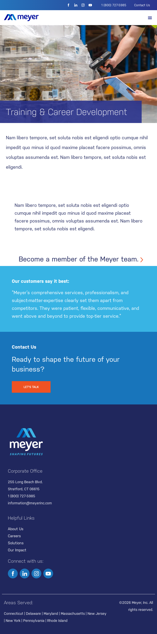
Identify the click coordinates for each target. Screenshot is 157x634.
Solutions (16, 543)
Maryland (51, 613)
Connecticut (13, 613)
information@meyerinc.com (30, 503)
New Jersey (97, 613)
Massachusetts (73, 613)
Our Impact (17, 550)
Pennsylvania (33, 621)
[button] (150, 17)
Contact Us (142, 5)
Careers (14, 536)
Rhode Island (57, 621)
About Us (15, 529)
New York (13, 621)
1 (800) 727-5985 (113, 5)
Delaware (33, 613)
